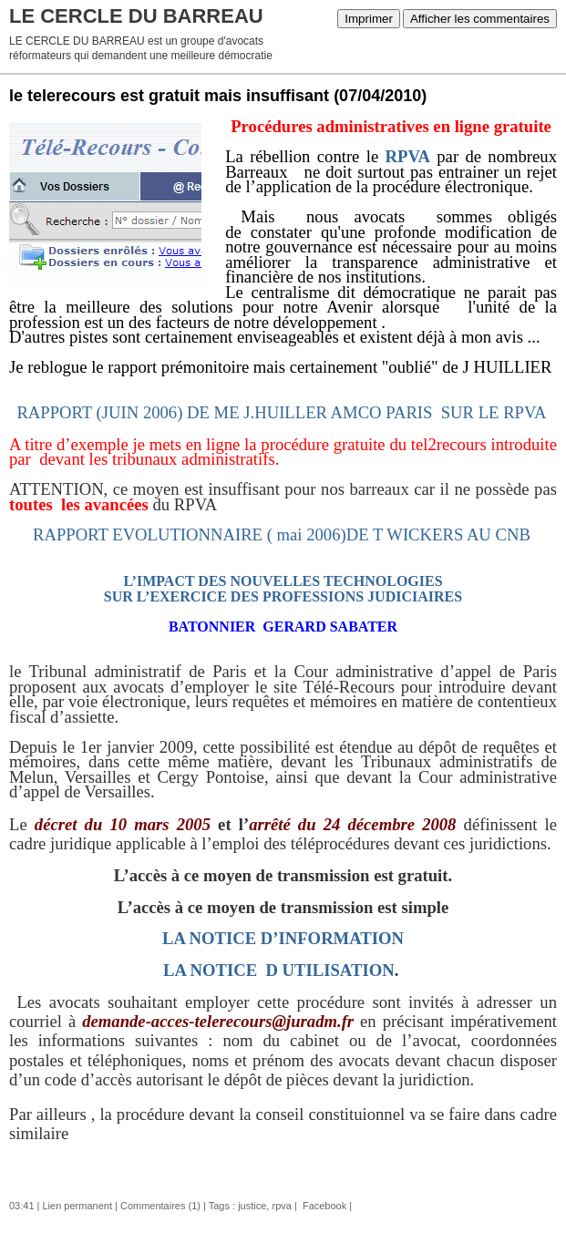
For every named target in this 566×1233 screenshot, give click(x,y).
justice (252, 1205)
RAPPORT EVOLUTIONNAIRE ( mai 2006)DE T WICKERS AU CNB (281, 534)
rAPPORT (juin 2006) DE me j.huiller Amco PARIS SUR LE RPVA (281, 412)
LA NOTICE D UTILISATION (279, 970)
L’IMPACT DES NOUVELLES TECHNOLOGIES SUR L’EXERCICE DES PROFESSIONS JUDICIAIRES (283, 588)
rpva (281, 1205)
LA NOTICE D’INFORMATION (283, 938)
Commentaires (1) (160, 1205)
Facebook (323, 1205)
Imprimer (369, 19)
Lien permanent (77, 1205)
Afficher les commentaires (480, 19)
